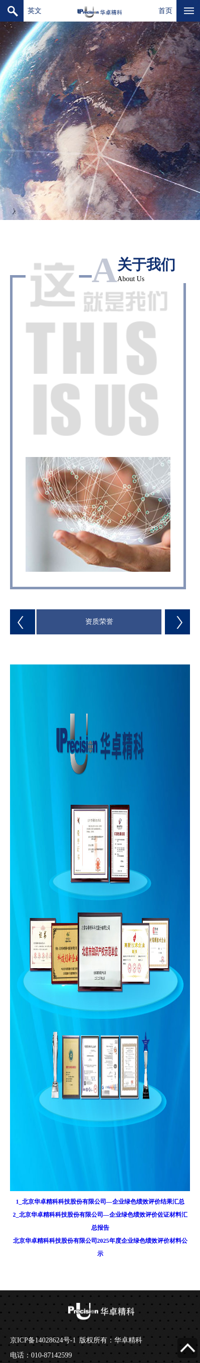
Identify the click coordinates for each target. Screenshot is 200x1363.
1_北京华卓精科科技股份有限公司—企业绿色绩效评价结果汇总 (100, 1201)
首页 (165, 11)
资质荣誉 (99, 621)
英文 (35, 11)
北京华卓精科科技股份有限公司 (100, 11)
